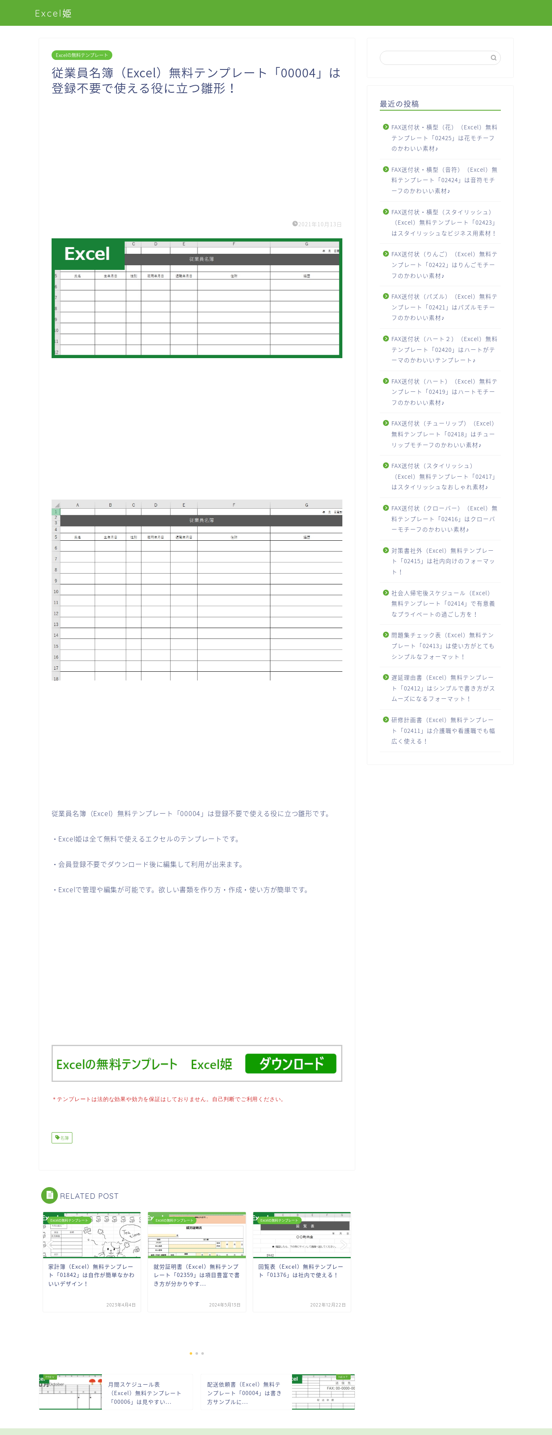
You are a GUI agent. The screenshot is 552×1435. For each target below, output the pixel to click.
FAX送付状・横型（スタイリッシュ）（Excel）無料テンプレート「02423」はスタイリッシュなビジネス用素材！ (444, 222)
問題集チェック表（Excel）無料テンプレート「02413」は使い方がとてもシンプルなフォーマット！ (443, 645)
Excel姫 (54, 13)
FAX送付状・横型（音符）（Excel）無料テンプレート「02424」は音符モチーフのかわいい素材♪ (444, 180)
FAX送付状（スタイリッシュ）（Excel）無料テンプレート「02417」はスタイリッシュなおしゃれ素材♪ (444, 476)
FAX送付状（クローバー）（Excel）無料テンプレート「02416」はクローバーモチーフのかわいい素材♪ (444, 518)
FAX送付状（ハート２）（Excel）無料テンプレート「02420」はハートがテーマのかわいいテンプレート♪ (444, 349)
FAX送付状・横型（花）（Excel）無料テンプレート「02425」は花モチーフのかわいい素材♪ (444, 137)
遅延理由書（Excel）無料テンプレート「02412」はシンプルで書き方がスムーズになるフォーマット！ (443, 688)
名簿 (64, 1137)
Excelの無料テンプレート (82, 55)
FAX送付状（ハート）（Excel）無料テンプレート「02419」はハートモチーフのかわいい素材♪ (444, 391)
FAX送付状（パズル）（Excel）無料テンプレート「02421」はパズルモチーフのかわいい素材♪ (444, 307)
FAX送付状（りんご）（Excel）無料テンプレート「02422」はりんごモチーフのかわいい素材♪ (444, 264)
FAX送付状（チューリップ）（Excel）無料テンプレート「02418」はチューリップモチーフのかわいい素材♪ (444, 433)
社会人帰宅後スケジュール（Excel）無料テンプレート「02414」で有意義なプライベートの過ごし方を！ (443, 603)
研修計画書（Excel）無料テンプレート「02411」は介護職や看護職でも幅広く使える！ (443, 730)
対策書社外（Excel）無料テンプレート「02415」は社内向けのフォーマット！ (443, 561)
